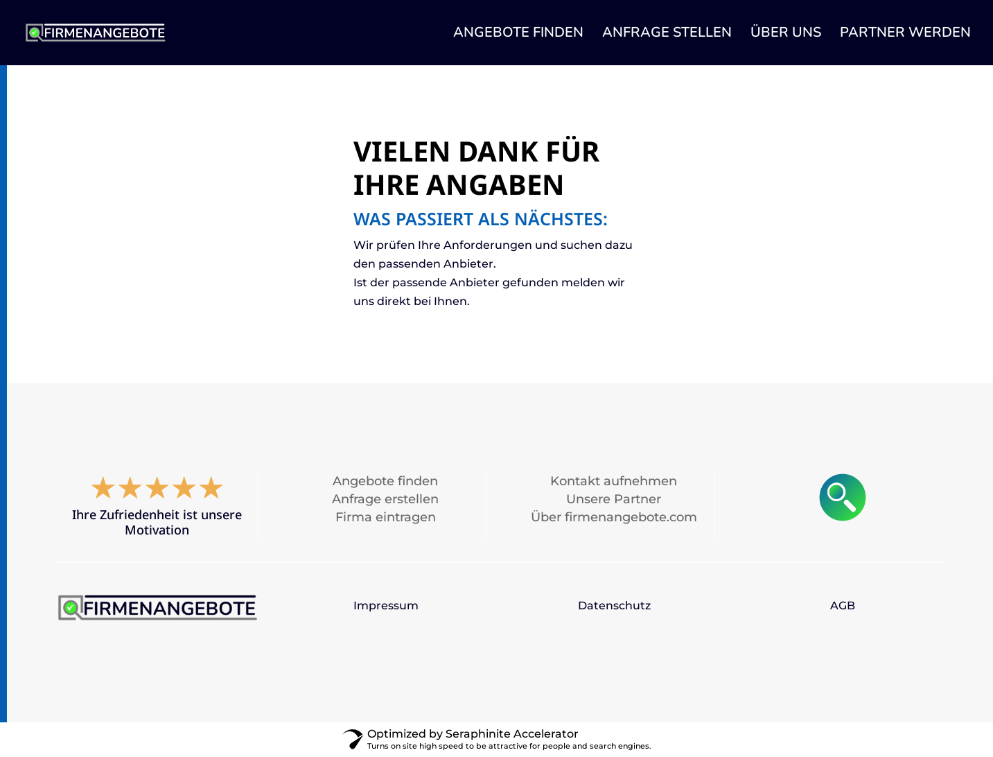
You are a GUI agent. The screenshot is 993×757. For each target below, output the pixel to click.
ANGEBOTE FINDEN (518, 35)
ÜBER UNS (785, 35)
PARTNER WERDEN (905, 35)
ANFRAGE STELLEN (667, 35)
